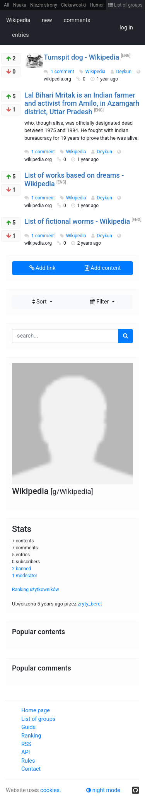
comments (77, 20)
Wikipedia (18, 20)
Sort (40, 301)
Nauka (19, 5)
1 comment (62, 71)
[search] (125, 336)
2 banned (21, 568)
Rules (28, 761)
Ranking (31, 735)
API (25, 752)
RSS (26, 744)
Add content (103, 268)
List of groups (125, 5)
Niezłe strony (43, 5)
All (6, 5)
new (47, 20)
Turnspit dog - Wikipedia (81, 57)
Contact (31, 769)
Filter (100, 301)
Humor (97, 5)
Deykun (124, 71)
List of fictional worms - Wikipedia (77, 221)
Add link (42, 268)
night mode (103, 790)
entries (20, 35)
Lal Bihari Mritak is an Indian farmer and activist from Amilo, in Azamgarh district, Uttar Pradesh (81, 103)
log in (126, 27)
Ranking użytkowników (35, 589)
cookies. (50, 790)
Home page (35, 710)
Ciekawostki (73, 5)
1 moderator (24, 575)
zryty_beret (90, 604)
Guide (28, 727)
